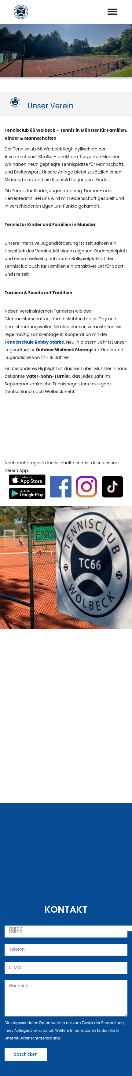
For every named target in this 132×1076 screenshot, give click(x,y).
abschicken (26, 1054)
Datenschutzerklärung (40, 1038)
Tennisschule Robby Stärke (34, 342)
